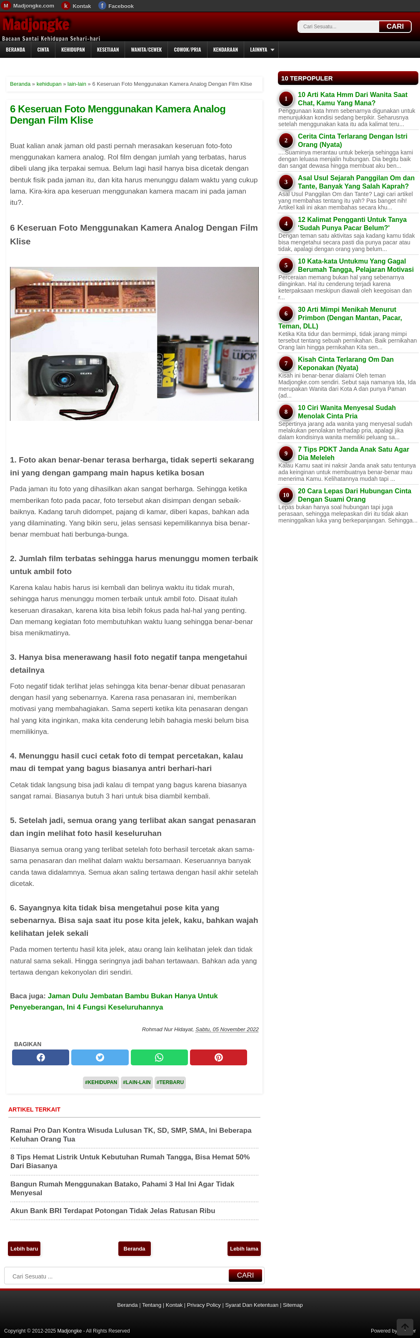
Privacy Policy (204, 1305)
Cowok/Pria (187, 49)
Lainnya (258, 49)
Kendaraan (225, 49)
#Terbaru (170, 1082)
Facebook (121, 6)
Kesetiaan (108, 49)
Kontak (81, 6)
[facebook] (40, 1057)
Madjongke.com (33, 5)
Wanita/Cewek (146, 49)
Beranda (15, 49)
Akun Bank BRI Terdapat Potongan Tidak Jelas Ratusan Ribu (112, 1211)
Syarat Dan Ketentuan (251, 1305)
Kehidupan (73, 49)
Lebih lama (244, 1249)
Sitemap (293, 1305)
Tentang (151, 1305)
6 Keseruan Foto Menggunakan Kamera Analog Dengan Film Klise (117, 114)
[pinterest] (218, 1057)
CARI (395, 26)
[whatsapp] (159, 1057)
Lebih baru (24, 1249)
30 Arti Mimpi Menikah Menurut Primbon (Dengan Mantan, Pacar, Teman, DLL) (340, 318)
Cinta (43, 49)
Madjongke (35, 24)
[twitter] (99, 1057)
